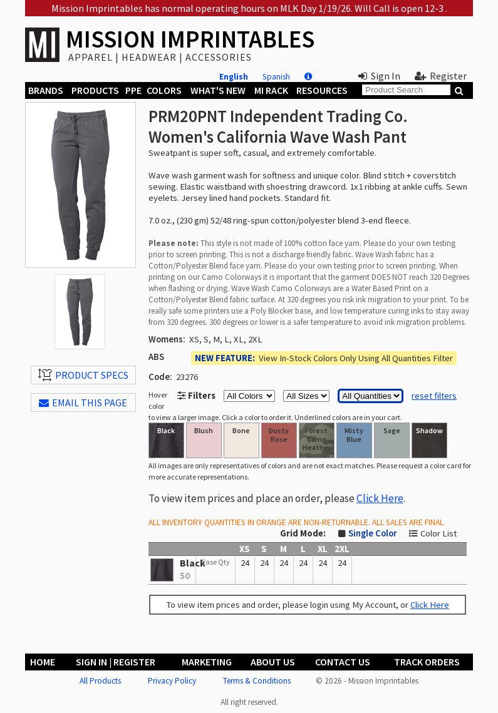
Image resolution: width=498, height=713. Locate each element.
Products (95, 90)
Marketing (207, 661)
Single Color (372, 533)
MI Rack (271, 90)
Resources (322, 90)
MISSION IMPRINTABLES (190, 39)
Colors (164, 90)
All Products (100, 680)
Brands (45, 90)
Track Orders (427, 661)
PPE (133, 90)
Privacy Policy (172, 680)
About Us (273, 661)
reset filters (434, 395)
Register (441, 75)
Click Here (379, 498)
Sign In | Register (115, 661)
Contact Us (342, 661)
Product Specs (83, 375)
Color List (438, 533)
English (233, 76)
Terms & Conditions (257, 680)
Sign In (379, 75)
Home (42, 661)
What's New (218, 90)
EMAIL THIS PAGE (83, 402)
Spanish (276, 76)
